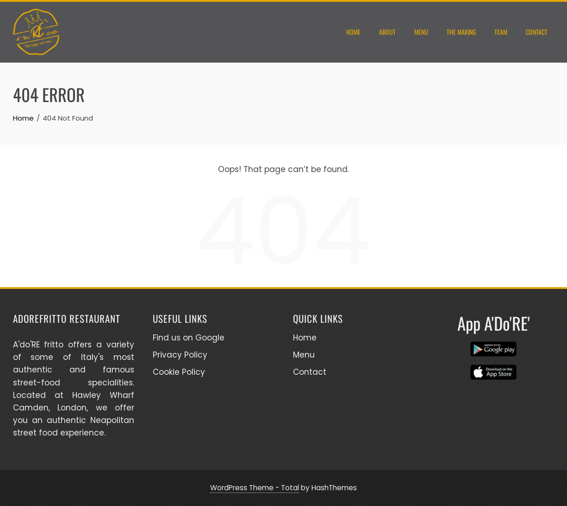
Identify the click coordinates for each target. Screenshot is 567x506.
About (387, 32)
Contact (537, 32)
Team (500, 32)
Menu (421, 32)
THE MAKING (461, 32)
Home (353, 32)
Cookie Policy (179, 372)
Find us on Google (188, 337)
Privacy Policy (180, 354)
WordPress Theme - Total (254, 488)
